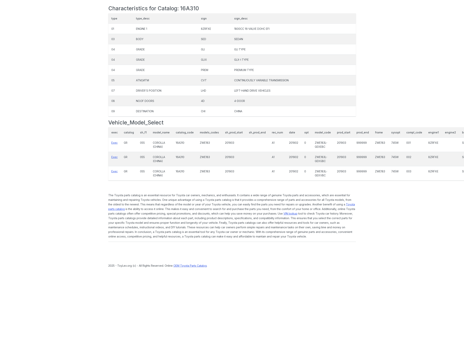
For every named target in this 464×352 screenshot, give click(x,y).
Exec (114, 142)
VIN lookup (290, 213)
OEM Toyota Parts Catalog (190, 265)
